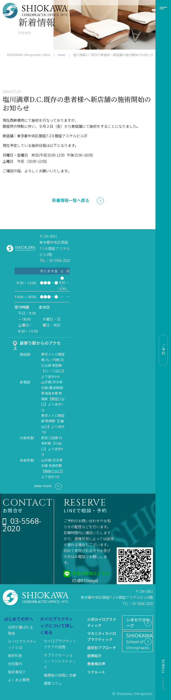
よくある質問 (18, 679)
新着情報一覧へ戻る (70, 200)
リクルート (96, 672)
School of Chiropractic (138, 646)
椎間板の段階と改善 (60, 675)
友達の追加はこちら (90, 573)
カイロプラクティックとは (22, 644)
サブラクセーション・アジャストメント (60, 661)
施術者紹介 (17, 671)
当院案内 (15, 663)
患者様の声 (96, 663)
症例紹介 (94, 655)
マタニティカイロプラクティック (101, 636)
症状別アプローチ (101, 647)
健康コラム (53, 683)
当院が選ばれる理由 (20, 630)
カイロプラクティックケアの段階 (60, 643)
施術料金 (15, 655)
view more (48, 486)
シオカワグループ (135, 624)
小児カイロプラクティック (101, 622)
